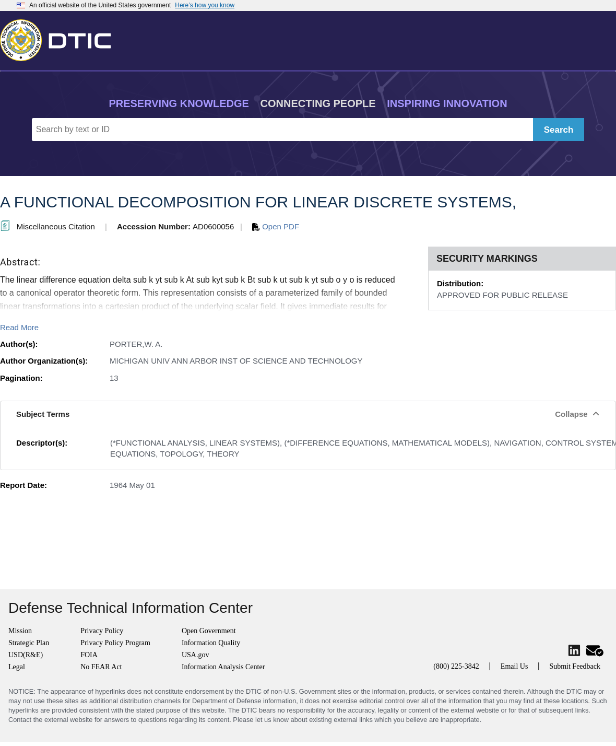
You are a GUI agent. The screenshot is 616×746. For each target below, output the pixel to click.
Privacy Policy (101, 631)
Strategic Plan (28, 643)
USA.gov (195, 655)
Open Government (209, 631)
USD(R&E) (25, 655)
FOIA (89, 655)
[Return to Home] (60, 38)
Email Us (514, 666)
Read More (19, 327)
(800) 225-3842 (456, 666)
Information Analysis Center (223, 667)
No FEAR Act (101, 667)
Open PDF (275, 226)
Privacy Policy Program (115, 643)
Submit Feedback (574, 666)
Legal (16, 667)
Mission (20, 631)
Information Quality (211, 643)
